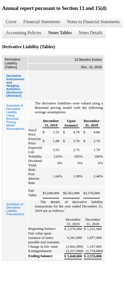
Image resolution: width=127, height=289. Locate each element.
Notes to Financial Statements (93, 21)
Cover (11, 21)
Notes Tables (60, 32)
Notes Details (91, 32)
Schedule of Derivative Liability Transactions (15, 209)
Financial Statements (41, 21)
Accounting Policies (23, 32)
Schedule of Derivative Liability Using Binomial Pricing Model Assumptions (15, 117)
